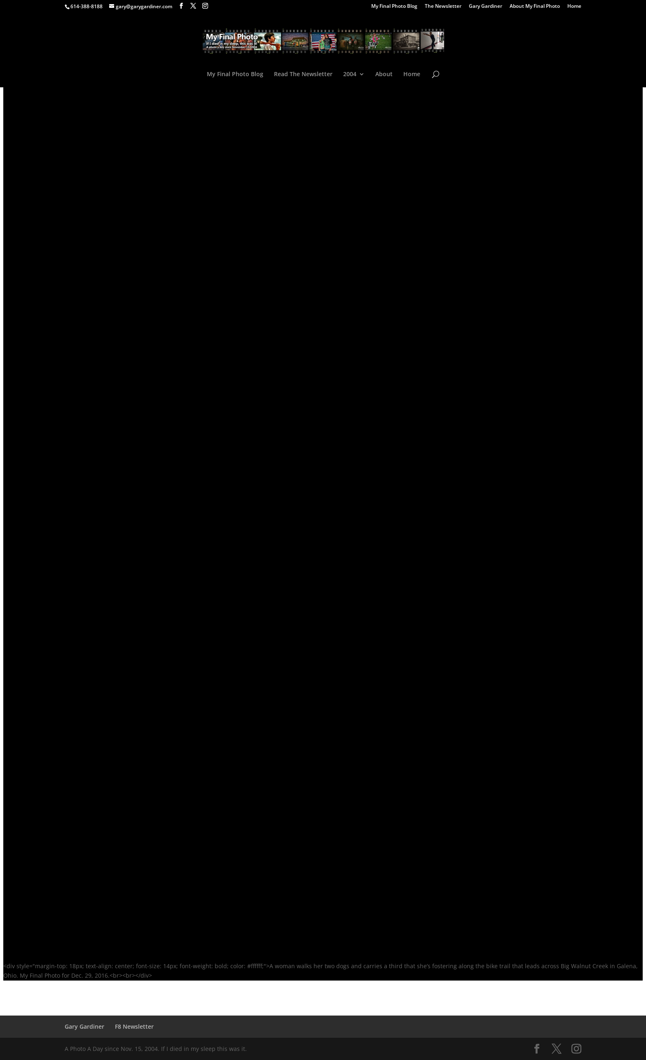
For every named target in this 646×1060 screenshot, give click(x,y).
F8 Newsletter (134, 1026)
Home (574, 6)
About (384, 74)
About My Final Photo (535, 6)
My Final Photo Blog (394, 6)
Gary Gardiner (485, 6)
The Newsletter (443, 6)
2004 (349, 74)
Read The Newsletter (303, 74)
